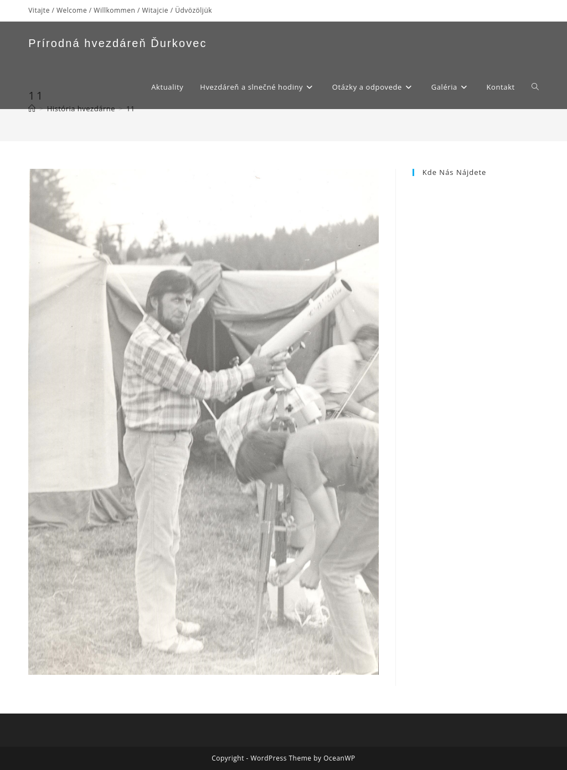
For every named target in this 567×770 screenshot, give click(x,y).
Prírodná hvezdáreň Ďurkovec (117, 43)
